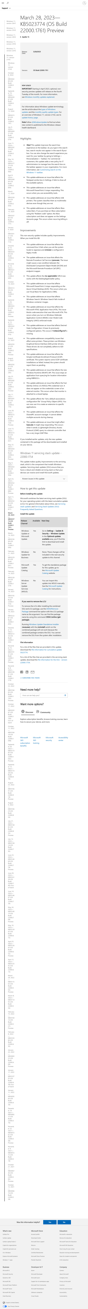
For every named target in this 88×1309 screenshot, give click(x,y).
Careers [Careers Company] (62, 1270)
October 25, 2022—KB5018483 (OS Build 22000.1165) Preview (11, 692)
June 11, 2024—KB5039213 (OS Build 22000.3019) (11, 149)
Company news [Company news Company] (64, 1278)
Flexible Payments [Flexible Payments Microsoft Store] (36, 1260)
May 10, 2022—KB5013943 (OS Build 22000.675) (11, 931)
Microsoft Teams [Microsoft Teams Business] (7, 1289)
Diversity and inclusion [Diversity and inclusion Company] (66, 1289)
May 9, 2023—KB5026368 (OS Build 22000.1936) (11, 469)
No (64, 1222)
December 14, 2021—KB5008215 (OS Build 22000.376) (11, 1115)
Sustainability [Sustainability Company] (63, 1296)
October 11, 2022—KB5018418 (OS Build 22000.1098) (11, 733)
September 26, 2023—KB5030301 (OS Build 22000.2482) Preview (11, 308)
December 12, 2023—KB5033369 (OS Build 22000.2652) (11, 253)
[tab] (28, 712)
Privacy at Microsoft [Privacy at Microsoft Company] (65, 1281)
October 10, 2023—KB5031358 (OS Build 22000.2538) (11, 289)
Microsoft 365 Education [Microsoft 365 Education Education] (66, 1245)
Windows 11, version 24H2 (11, 36)
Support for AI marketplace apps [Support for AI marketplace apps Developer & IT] (40, 1281)
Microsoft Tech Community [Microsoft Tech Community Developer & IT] (38, 1285)
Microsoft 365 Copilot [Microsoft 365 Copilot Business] (9, 1292)
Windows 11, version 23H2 (11, 43)
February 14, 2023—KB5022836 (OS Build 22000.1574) (11, 578)
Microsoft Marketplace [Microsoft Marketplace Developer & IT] (37, 1289)
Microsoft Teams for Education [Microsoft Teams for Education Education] (68, 1241)
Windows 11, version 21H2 (10, 57)
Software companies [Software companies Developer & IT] (36, 1292)
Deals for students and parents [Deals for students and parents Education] (68, 1256)
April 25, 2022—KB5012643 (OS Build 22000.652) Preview (11, 948)
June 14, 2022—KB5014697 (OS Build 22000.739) (11, 897)
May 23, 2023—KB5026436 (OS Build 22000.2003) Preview (11, 452)
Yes (50, 1222)
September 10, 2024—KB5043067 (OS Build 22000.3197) (11, 98)
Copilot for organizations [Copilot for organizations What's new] (9, 1245)
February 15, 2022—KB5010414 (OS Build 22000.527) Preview (11, 1020)
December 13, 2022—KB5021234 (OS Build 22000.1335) (11, 635)
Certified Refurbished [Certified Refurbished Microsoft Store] (37, 1252)
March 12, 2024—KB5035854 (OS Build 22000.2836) (11, 198)
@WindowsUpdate (39, 122)
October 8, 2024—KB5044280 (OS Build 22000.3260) (11, 80)
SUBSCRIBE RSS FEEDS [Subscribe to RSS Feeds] (31, 678)
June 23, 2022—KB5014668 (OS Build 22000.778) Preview (11, 862)
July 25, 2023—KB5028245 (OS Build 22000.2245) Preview (11, 383)
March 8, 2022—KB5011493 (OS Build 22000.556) (11, 1002)
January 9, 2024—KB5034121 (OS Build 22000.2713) (11, 235)
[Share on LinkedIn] (26, 671)
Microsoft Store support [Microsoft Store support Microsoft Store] (37, 1241)
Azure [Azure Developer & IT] (32, 1270)
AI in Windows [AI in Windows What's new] (7, 1252)
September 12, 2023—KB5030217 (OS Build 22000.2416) (11, 327)
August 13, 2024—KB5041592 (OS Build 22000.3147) (11, 116)
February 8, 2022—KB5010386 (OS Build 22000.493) (11, 1039)
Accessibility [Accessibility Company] (63, 1292)
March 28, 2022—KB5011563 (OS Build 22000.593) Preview (11, 984)
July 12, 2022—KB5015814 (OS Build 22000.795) (11, 845)
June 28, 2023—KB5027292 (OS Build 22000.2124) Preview (11, 418)
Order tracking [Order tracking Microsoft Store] (35, 1249)
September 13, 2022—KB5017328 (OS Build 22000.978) (11, 772)
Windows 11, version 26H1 (11, 22)
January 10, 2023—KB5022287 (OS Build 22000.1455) (11, 617)
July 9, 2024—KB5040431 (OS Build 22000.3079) (11, 133)
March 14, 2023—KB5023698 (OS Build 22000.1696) (11, 540)
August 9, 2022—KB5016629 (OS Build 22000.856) (11, 810)
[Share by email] (31, 671)
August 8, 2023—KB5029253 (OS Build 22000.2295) (11, 365)
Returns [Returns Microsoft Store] (33, 1245)
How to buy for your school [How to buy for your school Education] (67, 1249)
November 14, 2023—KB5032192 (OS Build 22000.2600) (11, 271)
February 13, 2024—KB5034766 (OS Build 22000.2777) (11, 216)
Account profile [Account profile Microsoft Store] (35, 1234)
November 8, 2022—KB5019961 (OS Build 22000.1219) (11, 673)
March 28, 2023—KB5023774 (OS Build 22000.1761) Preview (11, 521)
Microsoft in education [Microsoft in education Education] (66, 1234)
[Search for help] (8, 3)
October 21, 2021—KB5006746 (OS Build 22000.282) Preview (11, 1173)
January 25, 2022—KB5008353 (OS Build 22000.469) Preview (11, 1058)
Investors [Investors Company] (62, 1285)
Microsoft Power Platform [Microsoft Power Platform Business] (10, 1285)
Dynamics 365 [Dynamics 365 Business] (7, 1278)
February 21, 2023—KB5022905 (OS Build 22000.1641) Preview (11, 559)
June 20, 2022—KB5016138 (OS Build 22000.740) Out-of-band (11, 880)
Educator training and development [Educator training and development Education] (69, 1252)
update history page (30, 117)
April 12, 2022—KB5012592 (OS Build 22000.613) (11, 966)
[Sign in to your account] (84, 3)
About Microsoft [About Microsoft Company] (64, 1274)
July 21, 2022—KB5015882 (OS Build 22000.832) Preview (11, 828)
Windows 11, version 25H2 (11, 29)
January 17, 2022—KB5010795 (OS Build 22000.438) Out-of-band (11, 1078)
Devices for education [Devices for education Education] (66, 1238)
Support (5, 8)
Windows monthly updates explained (39, 97)
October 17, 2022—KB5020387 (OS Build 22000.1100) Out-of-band (11, 713)
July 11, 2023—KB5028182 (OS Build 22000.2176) (11, 400)
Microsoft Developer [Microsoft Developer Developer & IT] (37, 1274)
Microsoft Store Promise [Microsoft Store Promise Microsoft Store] (38, 1256)
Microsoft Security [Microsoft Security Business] (8, 1274)
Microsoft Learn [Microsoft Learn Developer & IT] (35, 1278)
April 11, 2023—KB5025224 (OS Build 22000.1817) (11, 503)
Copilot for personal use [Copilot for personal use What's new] (9, 1249)
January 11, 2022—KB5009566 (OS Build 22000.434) (11, 1097)
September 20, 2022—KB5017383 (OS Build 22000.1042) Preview (11, 752)
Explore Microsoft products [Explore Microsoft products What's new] (10, 1256)
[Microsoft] (44, 1)
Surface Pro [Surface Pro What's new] (6, 1234)
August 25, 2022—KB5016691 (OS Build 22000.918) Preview (11, 791)
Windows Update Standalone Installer (44, 624)
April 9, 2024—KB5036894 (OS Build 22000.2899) (11, 181)
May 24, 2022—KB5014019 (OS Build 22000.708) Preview (11, 914)
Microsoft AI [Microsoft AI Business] (6, 1270)
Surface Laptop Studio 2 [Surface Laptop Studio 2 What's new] (9, 1241)
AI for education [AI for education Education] (64, 1260)
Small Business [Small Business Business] (7, 1296)
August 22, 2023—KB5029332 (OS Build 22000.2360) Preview (11, 346)
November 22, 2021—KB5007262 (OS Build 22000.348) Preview (11, 1134)
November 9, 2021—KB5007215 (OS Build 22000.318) (11, 1154)
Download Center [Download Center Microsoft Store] (36, 1238)
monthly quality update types (46, 112)
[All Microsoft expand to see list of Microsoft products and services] (3, 3)
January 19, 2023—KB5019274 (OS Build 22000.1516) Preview (11, 597)
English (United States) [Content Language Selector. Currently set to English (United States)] (12, 1302)
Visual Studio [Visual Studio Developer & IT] (34, 1296)
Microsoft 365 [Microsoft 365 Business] (6, 1281)
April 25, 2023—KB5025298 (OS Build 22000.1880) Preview (11, 486)
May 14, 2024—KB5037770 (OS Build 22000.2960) (11, 165)
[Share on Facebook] (21, 671)
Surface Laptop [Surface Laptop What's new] (7, 1238)
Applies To (25, 37)
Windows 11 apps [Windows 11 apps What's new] (7, 1260)
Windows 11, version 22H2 (11, 50)
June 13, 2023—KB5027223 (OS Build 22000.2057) (11, 435)
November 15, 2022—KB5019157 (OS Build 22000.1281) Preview (11, 654)
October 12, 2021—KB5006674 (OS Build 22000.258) (11, 1192)
